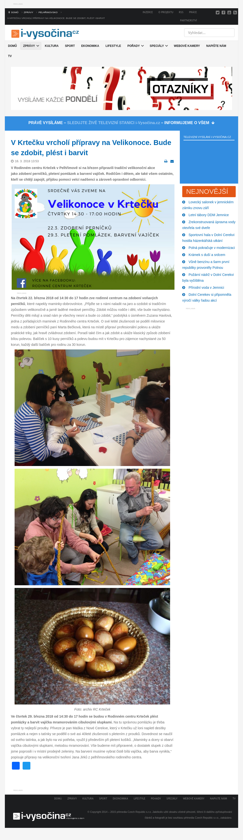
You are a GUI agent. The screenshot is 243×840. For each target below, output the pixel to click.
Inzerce (148, 12)
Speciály (171, 798)
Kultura (88, 798)
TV (234, 798)
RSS (181, 12)
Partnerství (188, 20)
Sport (103, 798)
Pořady (156, 798)
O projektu (165, 12)
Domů (58, 798)
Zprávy (72, 798)
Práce (193, 12)
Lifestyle (139, 798)
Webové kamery (193, 798)
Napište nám (218, 798)
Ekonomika (120, 798)
